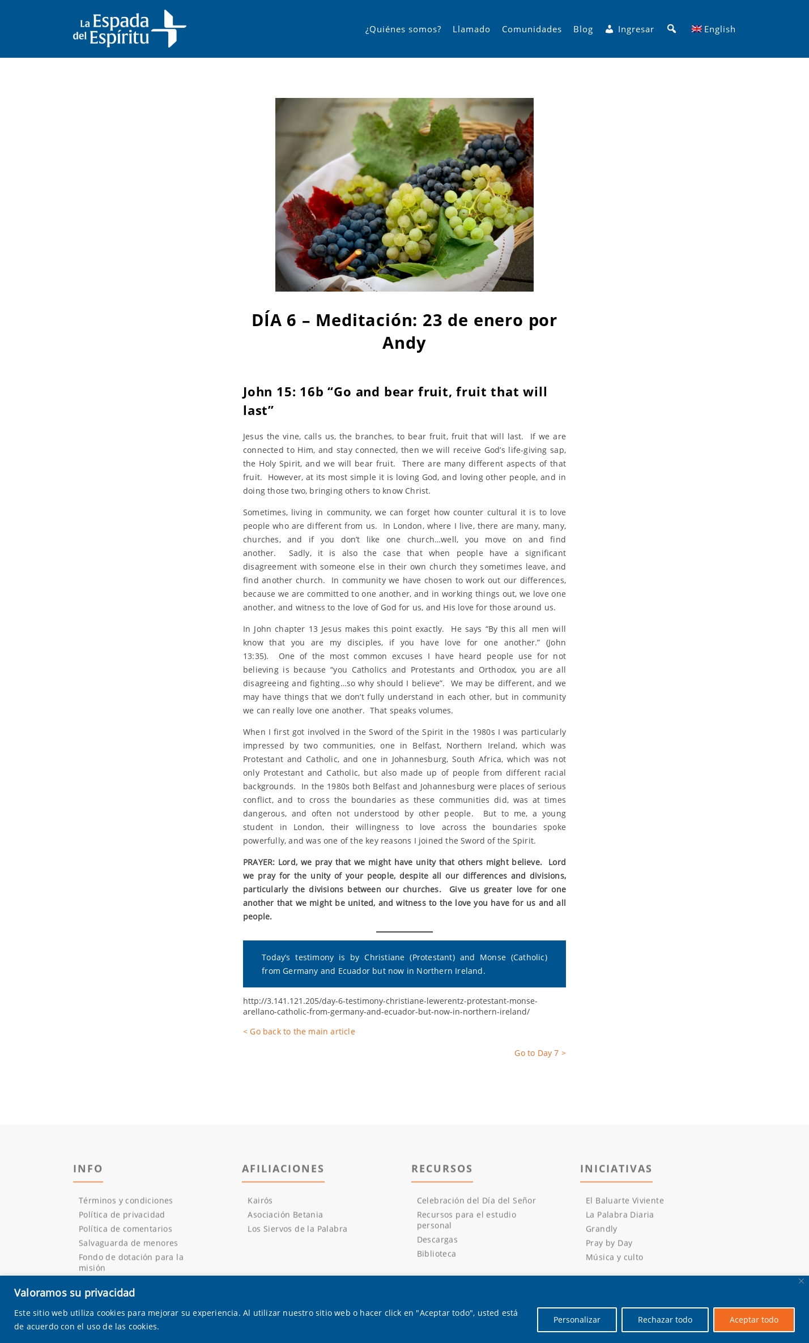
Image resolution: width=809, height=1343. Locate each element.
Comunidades (532, 29)
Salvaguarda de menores (128, 1245)
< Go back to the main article (299, 1031)
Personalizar (577, 1319)
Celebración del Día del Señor (477, 1202)
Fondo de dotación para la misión (131, 1265)
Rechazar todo (665, 1319)
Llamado (472, 29)
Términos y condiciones (126, 1202)
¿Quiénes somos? (403, 29)
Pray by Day (609, 1245)
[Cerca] (801, 1281)
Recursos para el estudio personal (467, 1222)
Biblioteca (437, 1256)
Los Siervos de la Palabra (297, 1231)
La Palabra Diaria (620, 1217)
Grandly (602, 1231)
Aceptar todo (754, 1319)
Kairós (260, 1202)
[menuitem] (714, 29)
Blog (583, 29)
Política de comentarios (125, 1231)
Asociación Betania (285, 1217)
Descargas (437, 1242)
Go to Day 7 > (540, 1052)
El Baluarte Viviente (625, 1202)
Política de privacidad (122, 1217)
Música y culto (615, 1259)
